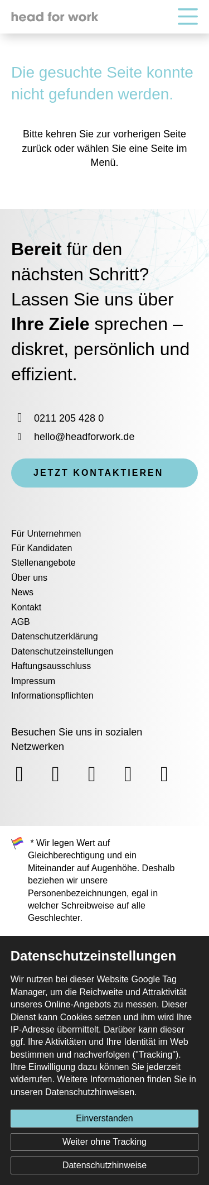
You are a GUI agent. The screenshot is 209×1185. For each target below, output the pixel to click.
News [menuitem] (22, 592)
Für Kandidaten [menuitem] (41, 548)
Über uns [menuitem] (29, 577)
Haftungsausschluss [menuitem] (51, 666)
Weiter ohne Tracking (104, 1141)
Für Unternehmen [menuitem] (46, 533)
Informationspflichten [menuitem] (52, 695)
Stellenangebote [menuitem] (43, 562)
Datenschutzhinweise (104, 1165)
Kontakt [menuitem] (26, 607)
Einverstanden (104, 1118)
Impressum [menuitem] (33, 681)
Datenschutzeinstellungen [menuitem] (62, 651)
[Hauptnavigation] (188, 17)
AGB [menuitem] (20, 622)
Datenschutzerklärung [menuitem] (54, 636)
